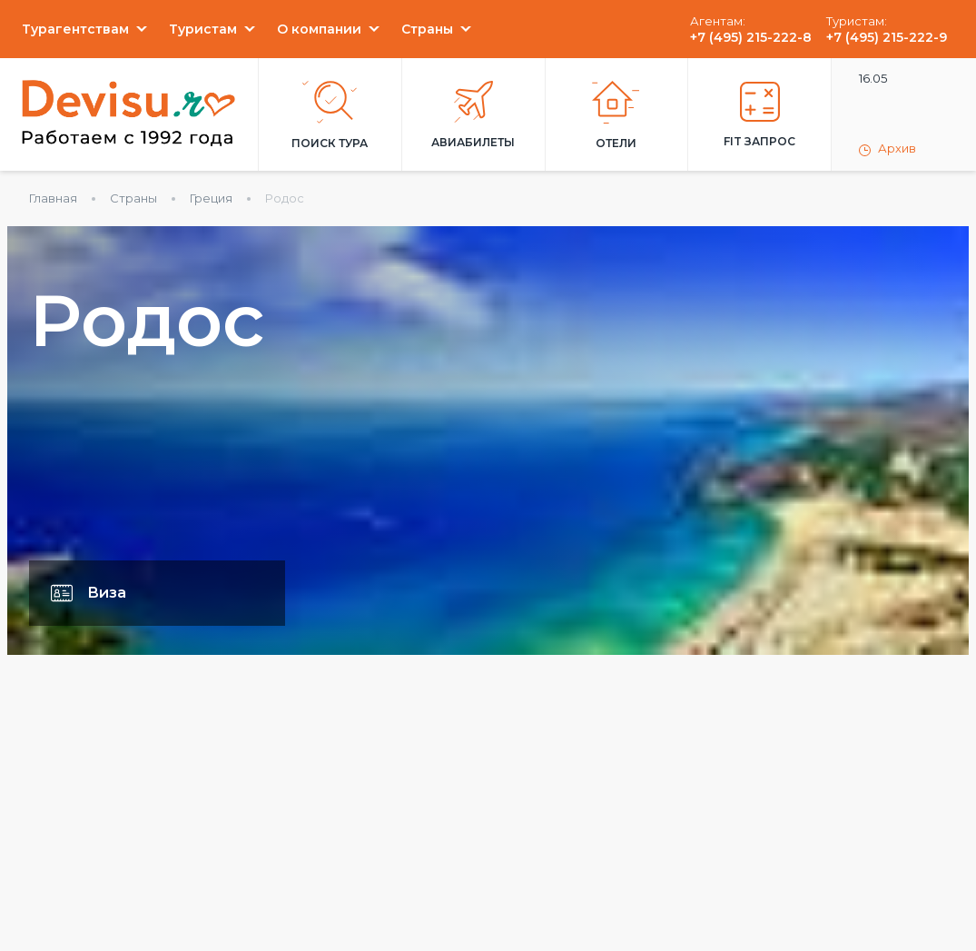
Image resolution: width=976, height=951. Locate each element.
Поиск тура (329, 115)
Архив (887, 149)
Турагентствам (75, 29)
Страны (427, 29)
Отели (616, 115)
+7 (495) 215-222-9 (886, 37)
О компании (319, 29)
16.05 (873, 78)
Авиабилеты (473, 115)
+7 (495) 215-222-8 (751, 37)
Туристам (203, 29)
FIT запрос (759, 115)
